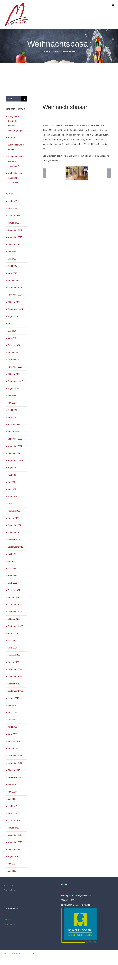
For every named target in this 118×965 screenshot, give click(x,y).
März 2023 (12, 417)
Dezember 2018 (15, 756)
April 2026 (12, 201)
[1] (77, 173)
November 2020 (15, 612)
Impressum (9, 885)
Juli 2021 (12, 554)
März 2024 (12, 338)
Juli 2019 (12, 705)
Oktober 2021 (14, 540)
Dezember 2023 (15, 360)
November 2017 (15, 842)
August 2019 (13, 698)
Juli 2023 (12, 396)
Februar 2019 (14, 741)
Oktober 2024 (14, 302)
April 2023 (12, 410)
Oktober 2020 (14, 619)
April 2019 (12, 727)
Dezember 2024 (15, 287)
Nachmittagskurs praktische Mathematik (15, 178)
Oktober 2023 (14, 374)
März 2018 (12, 813)
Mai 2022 (12, 489)
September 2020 (15, 626)
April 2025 (12, 266)
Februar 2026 (14, 216)
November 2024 (15, 295)
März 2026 (12, 208)
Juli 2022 (12, 475)
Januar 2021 (13, 597)
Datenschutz (9, 890)
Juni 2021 (12, 561)
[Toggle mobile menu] (113, 5)
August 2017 (13, 856)
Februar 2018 (14, 821)
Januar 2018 (13, 828)
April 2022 (12, 496)
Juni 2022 (12, 482)
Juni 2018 (12, 792)
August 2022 (13, 468)
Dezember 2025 (15, 230)
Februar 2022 (14, 511)
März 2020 (12, 648)
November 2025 (15, 237)
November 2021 (15, 532)
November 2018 (15, 763)
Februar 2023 (14, 424)
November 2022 (15, 446)
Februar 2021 (14, 590)
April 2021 (12, 576)
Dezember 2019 (15, 669)
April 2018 (12, 806)
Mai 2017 (12, 871)
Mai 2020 (12, 640)
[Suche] (24, 98)
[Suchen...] (13, 98)
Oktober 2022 (14, 453)
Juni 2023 (12, 403)
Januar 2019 (13, 748)
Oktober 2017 (14, 849)
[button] (44, 173)
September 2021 (15, 547)
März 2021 (12, 583)
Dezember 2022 (15, 439)
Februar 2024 (14, 345)
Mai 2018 (12, 799)
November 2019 (15, 676)
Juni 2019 (12, 712)
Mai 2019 (12, 720)
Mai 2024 (12, 331)
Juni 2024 (12, 323)
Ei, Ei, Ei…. (13, 138)
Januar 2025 (13, 280)
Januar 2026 (13, 223)
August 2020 (13, 633)
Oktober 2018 (14, 770)
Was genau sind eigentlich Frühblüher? (15, 161)
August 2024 (13, 316)
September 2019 (15, 691)
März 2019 (12, 734)
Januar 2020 (13, 662)
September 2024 (15, 309)
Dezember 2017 (15, 835)
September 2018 (15, 777)
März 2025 (12, 273)
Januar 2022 (13, 518)
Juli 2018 (12, 784)
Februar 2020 (14, 655)
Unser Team (9, 924)
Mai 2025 (12, 259)
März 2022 (12, 504)
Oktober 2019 (14, 684)
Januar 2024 (13, 352)
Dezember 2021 (15, 525)
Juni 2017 (12, 864)
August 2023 (13, 388)
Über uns (8, 919)
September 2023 (15, 381)
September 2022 (15, 460)
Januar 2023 (13, 432)
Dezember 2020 (15, 604)
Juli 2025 (12, 252)
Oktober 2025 (14, 244)
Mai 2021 (12, 568)
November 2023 (15, 367)
